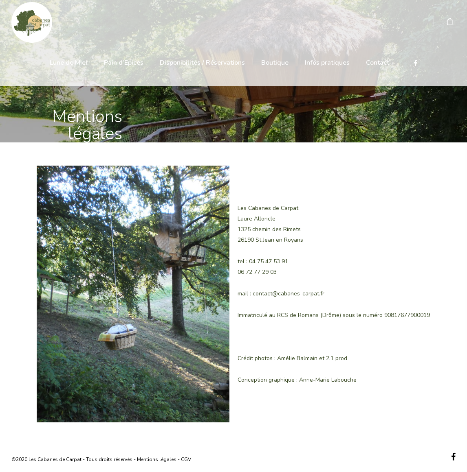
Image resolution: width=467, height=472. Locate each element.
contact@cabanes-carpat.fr (288, 293)
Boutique (275, 62)
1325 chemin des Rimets (269, 229)
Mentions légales (156, 459)
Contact (377, 62)
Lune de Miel (69, 62)
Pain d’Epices (123, 62)
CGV (186, 459)
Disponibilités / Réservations (202, 62)
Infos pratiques (327, 62)
